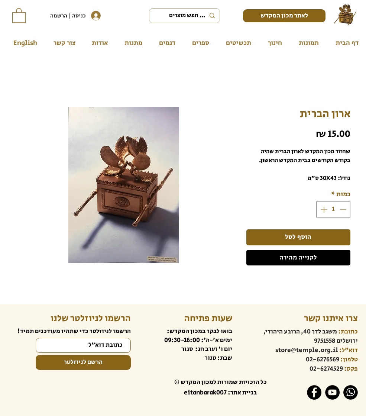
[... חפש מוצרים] (185, 16)
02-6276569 (322, 359)
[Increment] (323, 209)
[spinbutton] (333, 209)
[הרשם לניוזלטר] (83, 362)
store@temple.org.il (306, 350)
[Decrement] (343, 209)
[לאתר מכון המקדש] (284, 15)
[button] (19, 15)
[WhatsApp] (350, 392)
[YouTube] (332, 392)
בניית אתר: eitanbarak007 (220, 392)
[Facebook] (314, 392)
